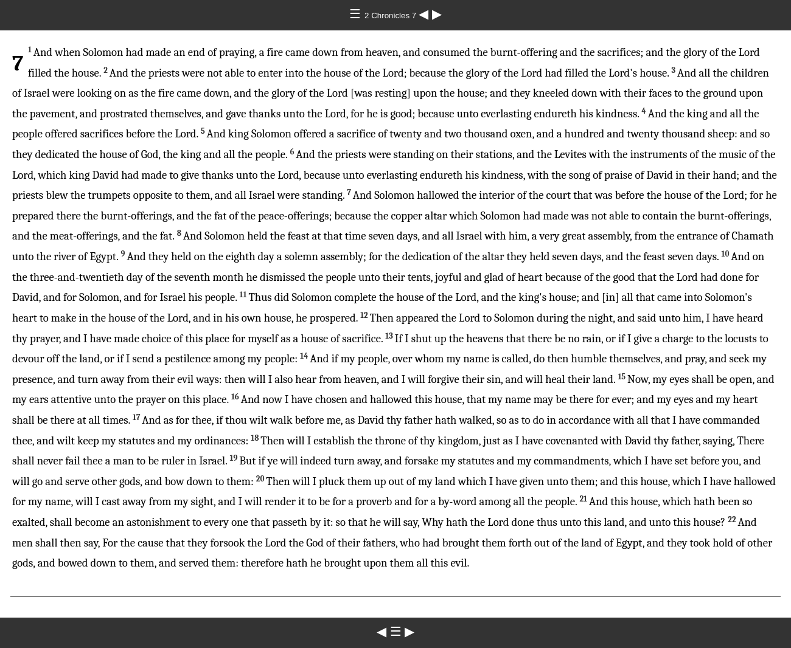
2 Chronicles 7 (391, 15)
